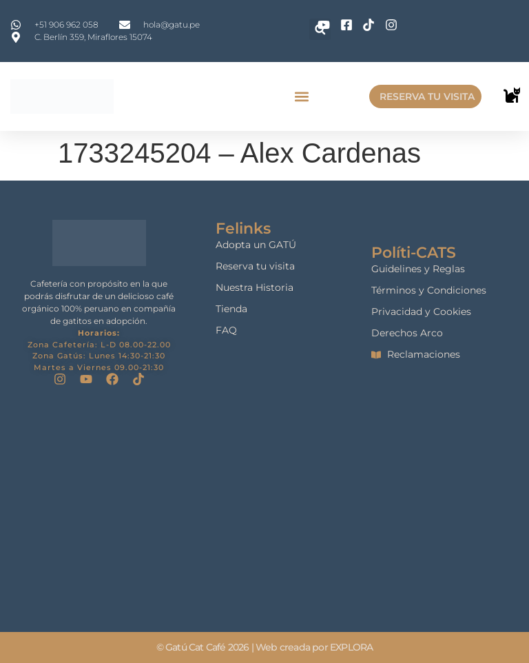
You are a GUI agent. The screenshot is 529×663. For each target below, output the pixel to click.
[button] (301, 96)
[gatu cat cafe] (264, 509)
